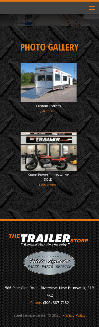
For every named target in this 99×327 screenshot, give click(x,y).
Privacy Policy (74, 315)
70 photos (48, 111)
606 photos (48, 185)
